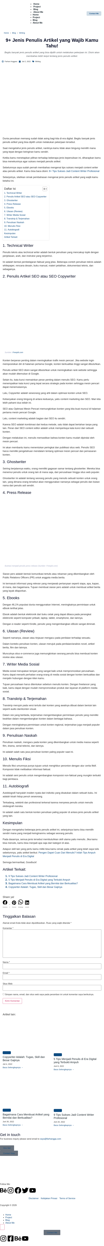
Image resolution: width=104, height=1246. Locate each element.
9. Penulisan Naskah (14, 222)
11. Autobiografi (11, 229)
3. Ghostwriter (11, 200)
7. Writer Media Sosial (14, 215)
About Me (38, 12)
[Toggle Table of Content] (43, 189)
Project (36, 17)
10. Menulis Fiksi (12, 226)
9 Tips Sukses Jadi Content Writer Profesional (32, 876)
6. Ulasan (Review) (13, 211)
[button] (5, 904)
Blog (35, 20)
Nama (6, 962)
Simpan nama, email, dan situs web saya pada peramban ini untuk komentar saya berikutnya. (49, 994)
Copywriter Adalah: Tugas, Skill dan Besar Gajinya (35, 887)
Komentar (8, 928)
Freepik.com (17, 352)
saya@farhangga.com (50, 1139)
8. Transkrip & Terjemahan (16, 218)
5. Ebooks (9, 207)
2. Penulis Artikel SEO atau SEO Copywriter (25, 196)
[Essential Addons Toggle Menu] (2, 1227)
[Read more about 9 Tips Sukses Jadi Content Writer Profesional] (64, 1125)
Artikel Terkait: (11, 237)
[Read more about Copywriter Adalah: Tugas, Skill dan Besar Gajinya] (13, 1067)
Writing (22, 33)
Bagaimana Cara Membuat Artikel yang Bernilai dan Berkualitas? (43, 883)
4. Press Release (12, 204)
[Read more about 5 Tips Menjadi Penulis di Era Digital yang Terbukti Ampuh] (64, 1069)
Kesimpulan (10, 233)
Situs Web (7, 984)
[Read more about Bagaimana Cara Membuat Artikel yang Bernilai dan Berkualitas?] (13, 1125)
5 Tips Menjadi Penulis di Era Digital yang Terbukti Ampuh (39, 879)
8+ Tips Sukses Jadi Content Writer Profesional (74, 171)
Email (6, 973)
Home (36, 15)
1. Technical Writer (13, 193)
